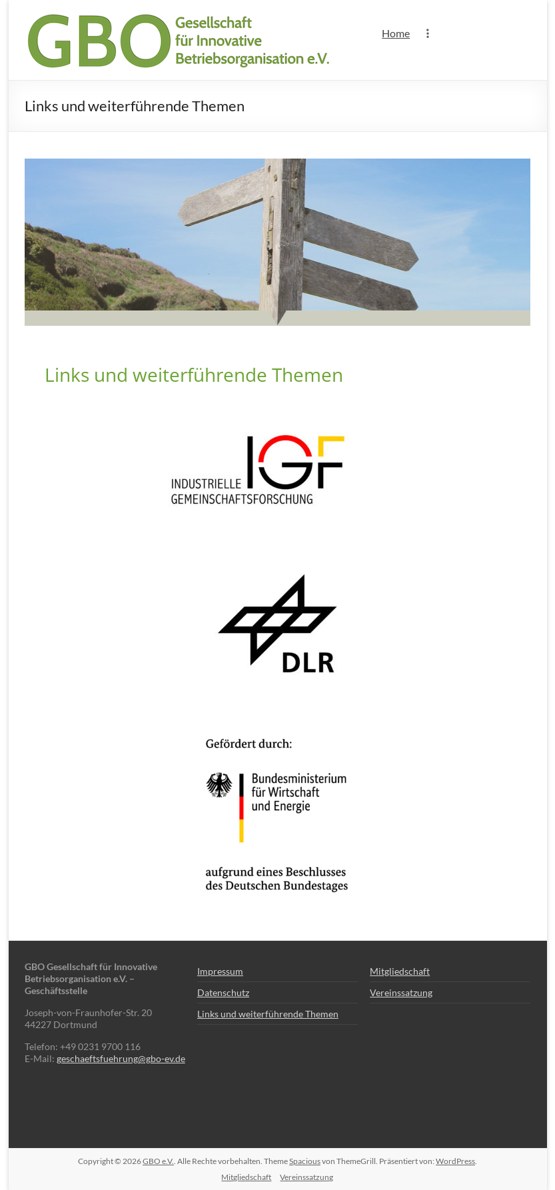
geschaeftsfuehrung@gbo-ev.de (121, 1058)
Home (396, 33)
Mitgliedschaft (400, 971)
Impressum (220, 971)
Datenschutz (223, 992)
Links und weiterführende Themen (267, 1013)
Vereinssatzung (401, 992)
